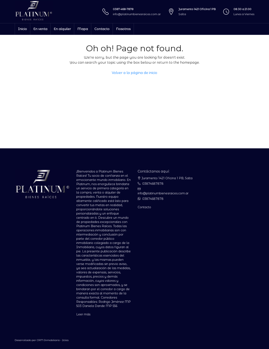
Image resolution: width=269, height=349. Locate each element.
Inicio (22, 29)
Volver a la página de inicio (134, 73)
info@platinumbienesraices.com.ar (137, 14)
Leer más (83, 314)
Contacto (101, 29)
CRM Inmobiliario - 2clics (53, 340)
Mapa (82, 29)
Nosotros (123, 29)
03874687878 (153, 184)
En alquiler (62, 29)
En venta (40, 29)
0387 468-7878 (123, 9)
